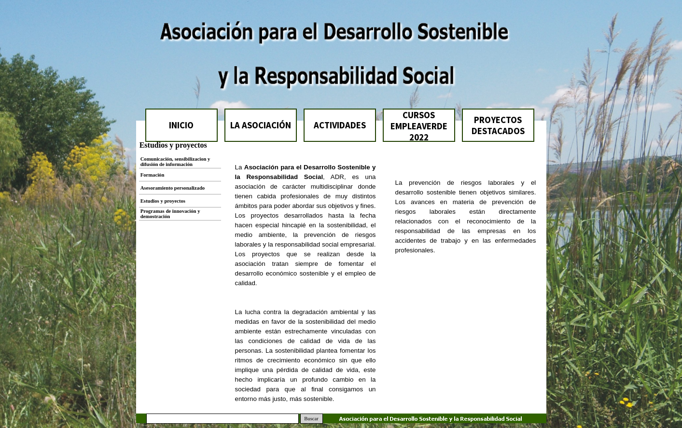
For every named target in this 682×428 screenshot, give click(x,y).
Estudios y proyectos (162, 201)
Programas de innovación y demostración (170, 213)
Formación (152, 175)
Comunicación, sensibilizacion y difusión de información (175, 161)
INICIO (181, 125)
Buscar (311, 418)
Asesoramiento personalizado (172, 188)
